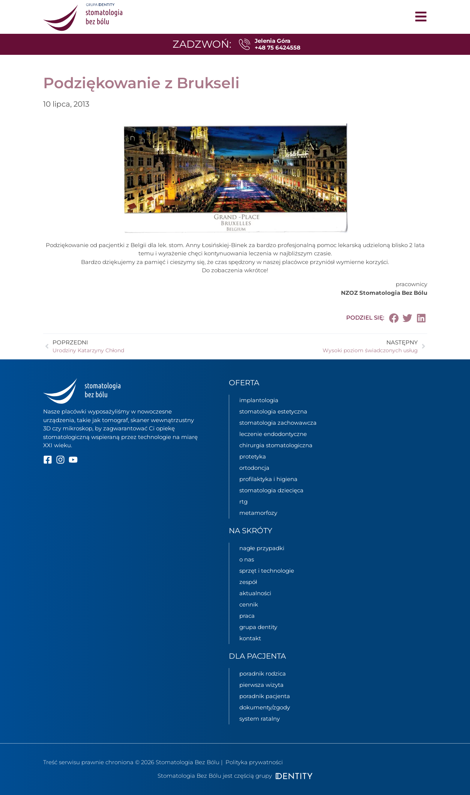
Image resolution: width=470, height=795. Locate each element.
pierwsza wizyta (261, 684)
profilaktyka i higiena (268, 479)
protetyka (252, 456)
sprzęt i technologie (266, 570)
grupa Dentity (258, 627)
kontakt (250, 638)
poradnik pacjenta (264, 696)
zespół (248, 581)
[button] (394, 318)
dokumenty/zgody (264, 707)
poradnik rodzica (262, 673)
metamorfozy (258, 512)
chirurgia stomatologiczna (275, 445)
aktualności (255, 593)
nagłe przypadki (261, 548)
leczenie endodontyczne (273, 433)
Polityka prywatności (254, 762)
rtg (243, 501)
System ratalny (259, 718)
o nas (246, 559)
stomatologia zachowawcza (278, 422)
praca (247, 615)
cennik (248, 604)
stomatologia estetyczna (273, 411)
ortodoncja (254, 467)
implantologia (258, 400)
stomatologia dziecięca (271, 490)
